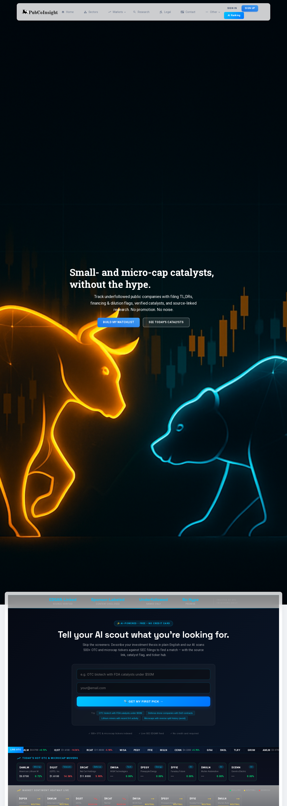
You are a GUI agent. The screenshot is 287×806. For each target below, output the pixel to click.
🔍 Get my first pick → (143, 701)
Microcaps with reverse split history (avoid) (165, 718)
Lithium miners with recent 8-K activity (119, 718)
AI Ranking (234, 15)
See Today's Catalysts (166, 322)
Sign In (232, 8)
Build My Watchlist (118, 322)
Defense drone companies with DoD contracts (170, 713)
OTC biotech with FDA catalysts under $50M (120, 713)
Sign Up (250, 8)
